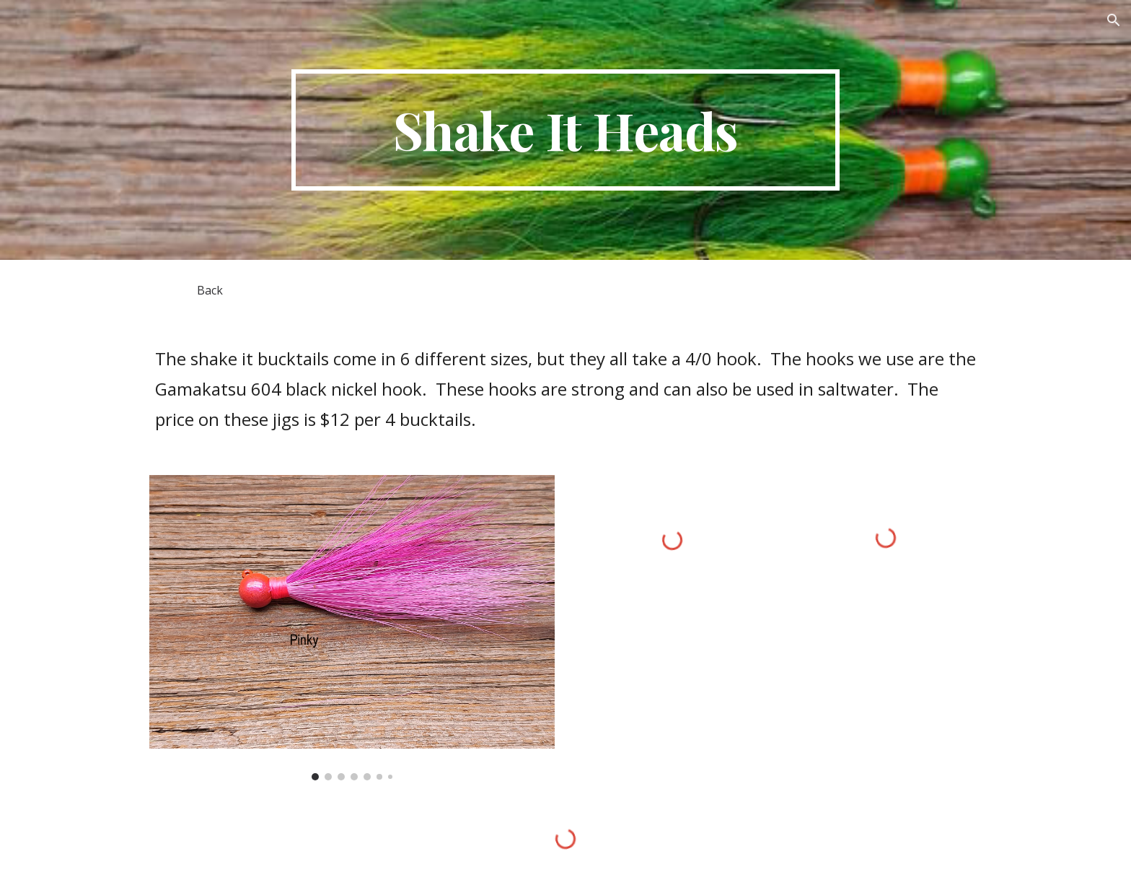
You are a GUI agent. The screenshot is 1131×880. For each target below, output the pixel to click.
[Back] (209, 290)
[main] (565, 130)
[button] (1113, 20)
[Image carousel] (352, 627)
